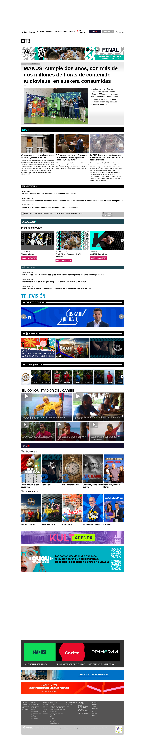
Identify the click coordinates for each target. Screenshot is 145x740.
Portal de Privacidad (48, 728)
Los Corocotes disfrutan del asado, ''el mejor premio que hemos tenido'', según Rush (97, 417)
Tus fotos (107, 213)
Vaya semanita (26, 709)
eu (120, 33)
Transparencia (91, 728)
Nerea (35, 382)
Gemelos (56, 382)
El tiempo (81, 703)
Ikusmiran (45, 711)
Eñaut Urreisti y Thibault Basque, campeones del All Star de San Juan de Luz (54, 282)
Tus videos (107, 216)
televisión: (25, 702)
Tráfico (80, 705)
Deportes (48, 31)
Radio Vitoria (34, 707)
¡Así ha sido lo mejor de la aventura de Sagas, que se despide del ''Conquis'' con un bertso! (43, 417)
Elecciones (82, 707)
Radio (65, 31)
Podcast (33, 716)
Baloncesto (53, 720)
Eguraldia (45, 713)
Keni (67, 382)
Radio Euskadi (35, 706)
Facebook (94, 704)
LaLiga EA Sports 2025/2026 (57, 706)
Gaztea (33, 709)
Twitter (94, 706)
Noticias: (46, 702)
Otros (71, 31)
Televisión (58, 31)
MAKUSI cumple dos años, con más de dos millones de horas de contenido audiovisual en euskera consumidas (71, 75)
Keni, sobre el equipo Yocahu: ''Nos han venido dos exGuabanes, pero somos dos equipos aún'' (38, 437)
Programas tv (25, 706)
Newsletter (95, 702)
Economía (45, 706)
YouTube (94, 713)
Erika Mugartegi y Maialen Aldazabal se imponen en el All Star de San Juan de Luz (56, 289)
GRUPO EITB (108, 31)
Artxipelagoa (34, 718)
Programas (34, 714)
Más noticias (29, 186)
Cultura (44, 709)
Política (45, 707)
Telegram (94, 710)
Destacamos (35, 302)
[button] (122, 240)
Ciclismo (52, 718)
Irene (109, 382)
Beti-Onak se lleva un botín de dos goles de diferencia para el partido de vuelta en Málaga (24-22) (63, 275)
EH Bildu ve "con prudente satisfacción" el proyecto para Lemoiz (49, 194)
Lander (99, 382)
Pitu (46, 382)
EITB (25, 41)
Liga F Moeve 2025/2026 (56, 707)
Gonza (120, 382)
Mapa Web (105, 728)
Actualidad (45, 704)
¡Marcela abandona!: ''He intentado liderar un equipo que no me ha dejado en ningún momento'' (71, 437)
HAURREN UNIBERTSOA (36, 664)
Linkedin (94, 712)
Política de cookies (68, 728)
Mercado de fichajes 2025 (56, 713)
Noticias (40, 31)
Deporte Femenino (55, 714)
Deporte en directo (55, 723)
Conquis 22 (34, 364)
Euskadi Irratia (35, 704)
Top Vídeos (69, 704)
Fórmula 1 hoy (53, 711)
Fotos (67, 706)
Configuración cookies (80, 728)
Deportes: (53, 702)
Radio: (33, 702)
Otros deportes (54, 721)
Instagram (95, 708)
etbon (33, 333)
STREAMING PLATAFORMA (101, 664)
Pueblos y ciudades (84, 712)
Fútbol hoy (52, 704)
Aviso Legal (58, 728)
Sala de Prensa (83, 713)
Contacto (98, 728)
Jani (88, 382)
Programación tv (26, 704)
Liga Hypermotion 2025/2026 (57, 709)
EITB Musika (34, 711)
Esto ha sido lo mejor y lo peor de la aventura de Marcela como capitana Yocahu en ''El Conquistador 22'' (106, 437)
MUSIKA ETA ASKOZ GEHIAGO (70, 664)
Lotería (80, 709)
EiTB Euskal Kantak (36, 713)
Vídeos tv (24, 707)
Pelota (51, 716)
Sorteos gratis (83, 706)
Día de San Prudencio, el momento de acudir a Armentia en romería (50, 208)
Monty (78, 382)
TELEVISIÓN (33, 296)
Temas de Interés (84, 710)
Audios (68, 707)
